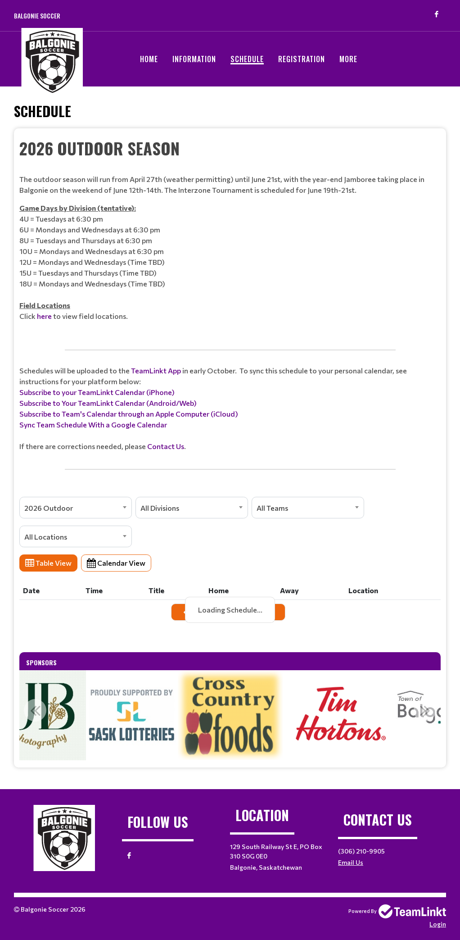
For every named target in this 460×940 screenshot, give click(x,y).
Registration (301, 59)
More (348, 59)
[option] (230, 715)
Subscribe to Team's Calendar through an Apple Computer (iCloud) (128, 413)
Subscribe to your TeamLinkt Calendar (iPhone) (97, 392)
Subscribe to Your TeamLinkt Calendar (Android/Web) (108, 403)
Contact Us (165, 446)
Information (194, 59)
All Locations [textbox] (45, 536)
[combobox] (75, 507)
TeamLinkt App (156, 370)
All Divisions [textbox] (159, 508)
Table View (48, 563)
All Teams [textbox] (272, 508)
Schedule (247, 59)
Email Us (350, 862)
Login (437, 924)
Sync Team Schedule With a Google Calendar (93, 424)
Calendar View (116, 563)
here (44, 316)
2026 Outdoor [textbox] (48, 508)
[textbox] (230, 234)
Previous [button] (35, 710)
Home (149, 59)
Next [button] (425, 710)
